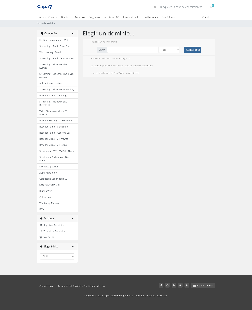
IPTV (41, 209)
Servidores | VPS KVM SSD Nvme (56, 151)
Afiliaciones (151, 17)
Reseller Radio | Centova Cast (55, 132)
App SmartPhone (48, 172)
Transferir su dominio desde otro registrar (108, 58)
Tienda (65, 17)
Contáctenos (168, 17)
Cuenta (206, 17)
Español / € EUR (203, 285)
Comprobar (193, 49)
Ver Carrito (47, 237)
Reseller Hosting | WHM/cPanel (56, 120)
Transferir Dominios (52, 231)
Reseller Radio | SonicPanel (54, 126)
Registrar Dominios (51, 225)
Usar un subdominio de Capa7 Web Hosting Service (112, 73)
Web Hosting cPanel (50, 52)
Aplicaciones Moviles (50, 83)
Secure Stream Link (49, 184)
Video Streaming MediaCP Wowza (53, 113)
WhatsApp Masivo (49, 203)
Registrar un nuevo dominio (101, 42)
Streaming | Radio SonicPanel (55, 46)
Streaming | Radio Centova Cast (56, 58)
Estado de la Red (132, 17)
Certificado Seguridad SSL (53, 178)
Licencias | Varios (48, 166)
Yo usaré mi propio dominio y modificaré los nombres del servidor (119, 66)
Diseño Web (45, 190)
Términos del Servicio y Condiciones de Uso (81, 286)
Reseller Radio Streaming (53, 95)
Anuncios (80, 17)
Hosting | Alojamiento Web (53, 40)
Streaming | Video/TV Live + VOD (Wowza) (56, 75)
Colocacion (45, 197)
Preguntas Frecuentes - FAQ (104, 17)
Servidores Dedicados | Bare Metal (54, 159)
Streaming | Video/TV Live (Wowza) (53, 66)
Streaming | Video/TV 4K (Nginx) (56, 89)
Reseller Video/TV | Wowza (53, 138)
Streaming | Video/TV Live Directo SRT (53, 103)
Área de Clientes (48, 17)
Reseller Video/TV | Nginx (53, 144)
